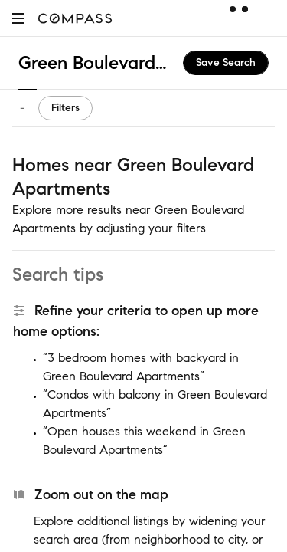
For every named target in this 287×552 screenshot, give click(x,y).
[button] (18, 18)
